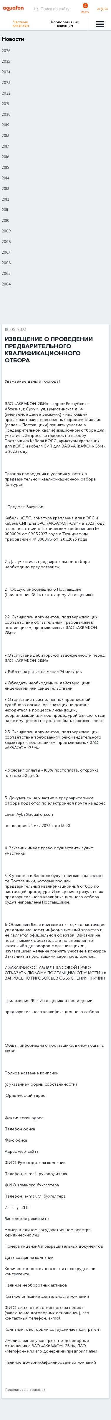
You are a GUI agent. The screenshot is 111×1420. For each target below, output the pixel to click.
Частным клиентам (21, 24)
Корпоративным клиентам (65, 24)
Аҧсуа (102, 9)
